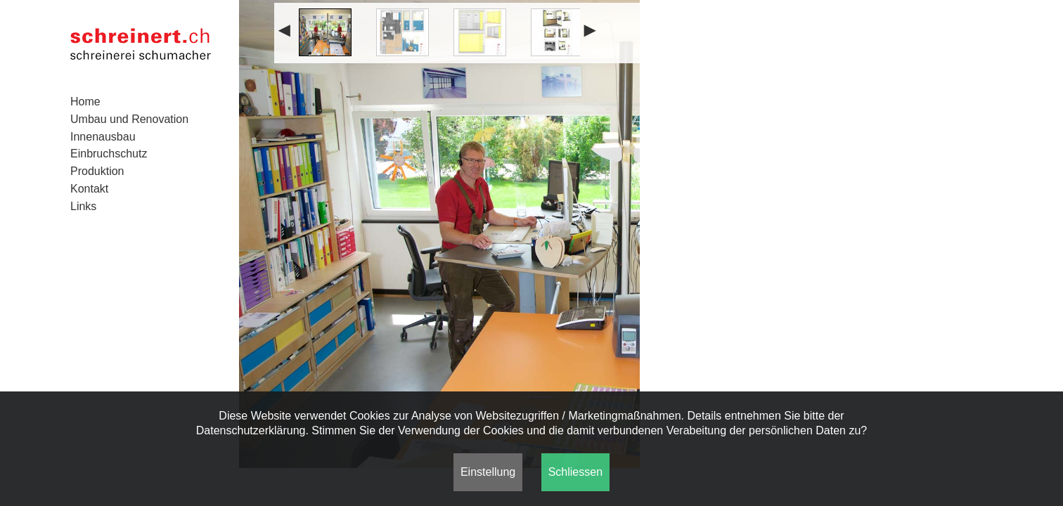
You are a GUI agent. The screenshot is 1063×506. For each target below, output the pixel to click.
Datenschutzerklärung (251, 430)
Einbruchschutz (108, 154)
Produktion (97, 171)
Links (83, 206)
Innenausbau (103, 137)
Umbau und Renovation (129, 119)
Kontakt (89, 189)
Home (85, 102)
